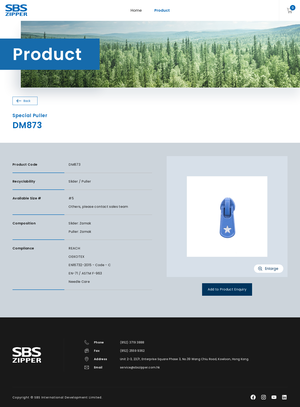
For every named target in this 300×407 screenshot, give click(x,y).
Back (27, 101)
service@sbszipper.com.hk (140, 367)
